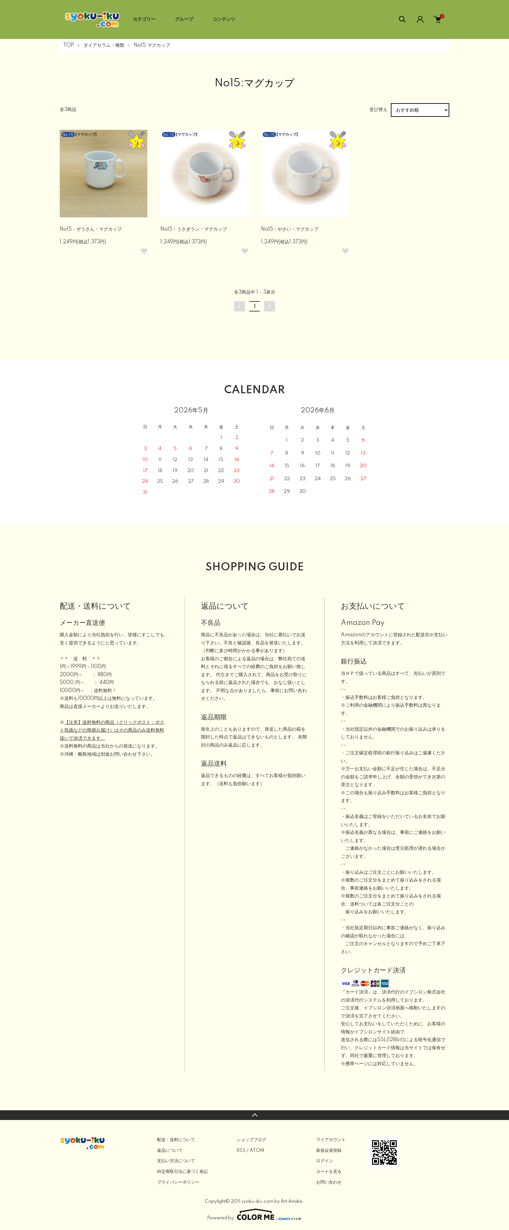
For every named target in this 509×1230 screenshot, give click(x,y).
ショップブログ (251, 1140)
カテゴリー (144, 19)
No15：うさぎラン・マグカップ (193, 229)
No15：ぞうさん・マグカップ (91, 229)
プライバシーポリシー (178, 1182)
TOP (68, 45)
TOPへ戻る (254, 1115)
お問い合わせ (328, 1182)
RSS (241, 1150)
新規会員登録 (328, 1150)
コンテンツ (224, 19)
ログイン (324, 1161)
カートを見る (328, 1171)
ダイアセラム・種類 (103, 45)
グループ (184, 19)
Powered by (254, 1214)
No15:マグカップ (152, 45)
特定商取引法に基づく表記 (182, 1171)
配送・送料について (176, 1140)
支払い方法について (176, 1161)
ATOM (257, 1150)
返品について (169, 1150)
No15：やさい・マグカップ (289, 229)
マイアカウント (331, 1140)
